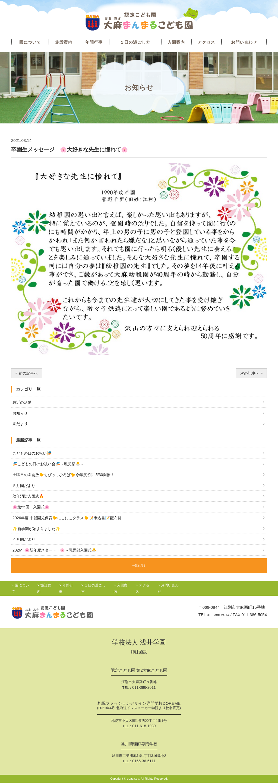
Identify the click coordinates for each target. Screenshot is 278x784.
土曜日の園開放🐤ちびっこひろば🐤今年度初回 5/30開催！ (66, 477)
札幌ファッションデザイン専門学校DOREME (139, 708)
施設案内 (63, 42)
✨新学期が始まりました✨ (38, 533)
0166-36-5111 (144, 762)
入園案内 (176, 42)
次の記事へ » (251, 373)
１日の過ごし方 (135, 42)
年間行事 (94, 42)
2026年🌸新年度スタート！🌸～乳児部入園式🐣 (57, 555)
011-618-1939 (144, 728)
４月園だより (24, 544)
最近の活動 (22, 402)
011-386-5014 (216, 616)
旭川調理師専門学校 (139, 745)
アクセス (206, 42)
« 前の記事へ (27, 373)
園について (30, 42)
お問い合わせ (244, 42)
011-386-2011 (144, 689)
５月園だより (24, 488)
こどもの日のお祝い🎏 (33, 455)
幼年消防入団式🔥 (29, 500)
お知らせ (20, 414)
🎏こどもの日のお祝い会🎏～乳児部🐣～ (50, 466)
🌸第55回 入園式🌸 (32, 511)
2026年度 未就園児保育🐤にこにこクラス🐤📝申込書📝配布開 (70, 522)
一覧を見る (139, 570)
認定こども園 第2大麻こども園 (139, 672)
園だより (20, 425)
